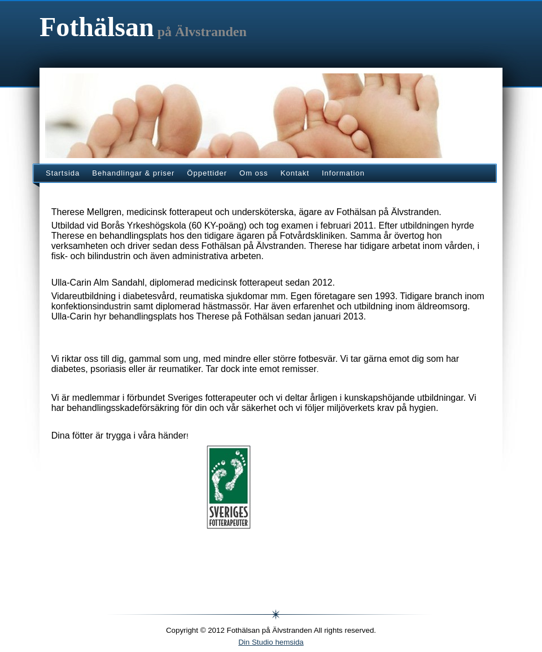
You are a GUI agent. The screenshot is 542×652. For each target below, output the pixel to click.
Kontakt (295, 173)
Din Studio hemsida (271, 642)
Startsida (63, 173)
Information (343, 173)
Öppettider (207, 173)
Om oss (253, 173)
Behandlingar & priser (133, 173)
